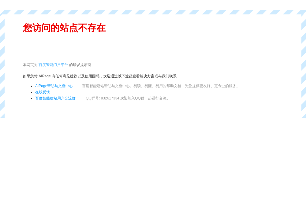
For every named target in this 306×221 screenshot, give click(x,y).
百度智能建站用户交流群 (102, 98)
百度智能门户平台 (53, 65)
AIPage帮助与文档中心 (54, 86)
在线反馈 (42, 92)
